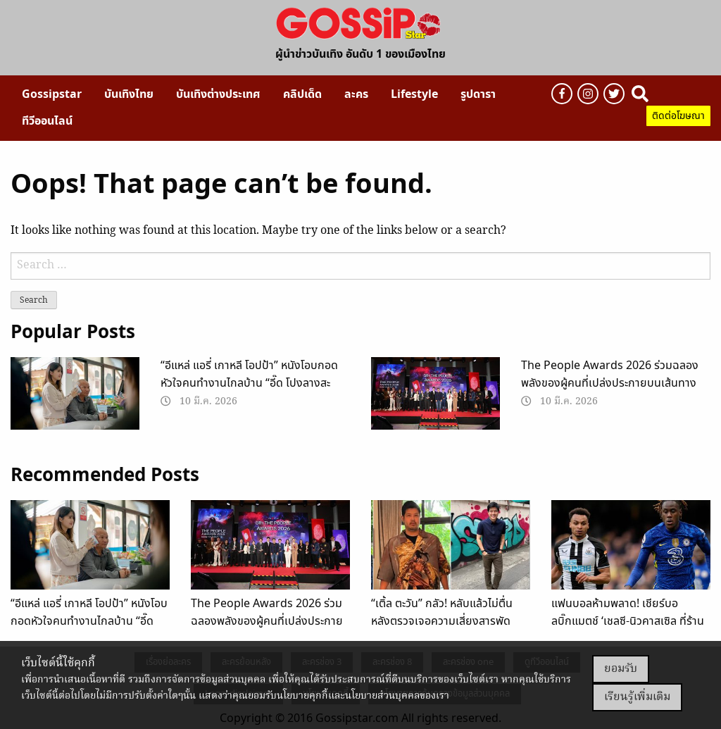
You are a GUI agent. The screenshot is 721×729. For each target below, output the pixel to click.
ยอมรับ (620, 669)
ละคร (356, 94)
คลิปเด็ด (302, 94)
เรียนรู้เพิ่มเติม (637, 697)
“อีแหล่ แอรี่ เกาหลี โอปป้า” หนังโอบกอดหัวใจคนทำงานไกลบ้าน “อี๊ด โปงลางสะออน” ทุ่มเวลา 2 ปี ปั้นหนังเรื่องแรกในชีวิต (254, 383)
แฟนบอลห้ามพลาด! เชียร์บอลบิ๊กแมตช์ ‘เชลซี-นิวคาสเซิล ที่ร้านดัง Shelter (627, 621)
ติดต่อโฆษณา (678, 115)
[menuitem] (52, 94)
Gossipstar (52, 94)
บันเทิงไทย (128, 94)
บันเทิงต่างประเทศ (218, 94)
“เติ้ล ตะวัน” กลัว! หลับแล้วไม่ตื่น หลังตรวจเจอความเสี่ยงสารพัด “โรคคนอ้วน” (442, 621)
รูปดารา (478, 94)
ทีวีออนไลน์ (47, 121)
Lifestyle (414, 94)
